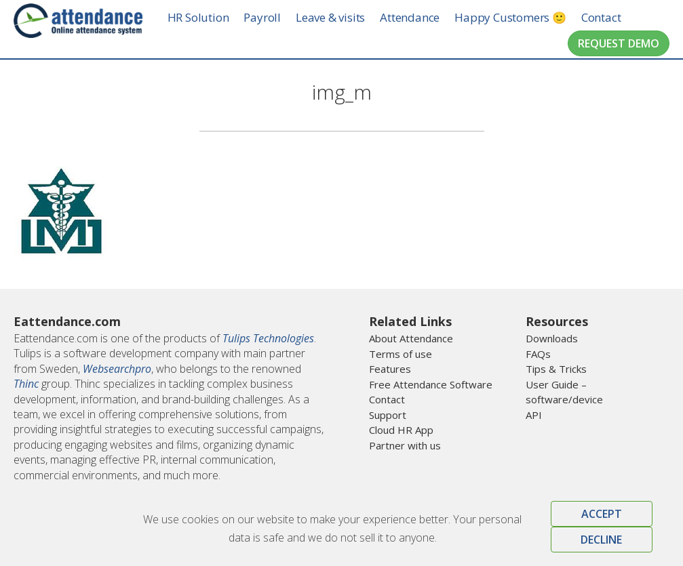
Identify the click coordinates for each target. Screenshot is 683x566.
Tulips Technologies (268, 338)
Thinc (26, 383)
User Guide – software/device (564, 392)
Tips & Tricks (556, 369)
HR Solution (210, 17)
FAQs (538, 354)
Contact (613, 17)
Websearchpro (117, 368)
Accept (601, 513)
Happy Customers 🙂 (523, 17)
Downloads (552, 338)
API (534, 415)
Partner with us (405, 445)
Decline (601, 539)
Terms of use (400, 354)
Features (390, 369)
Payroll (274, 17)
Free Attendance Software (430, 384)
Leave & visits (341, 17)
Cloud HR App (401, 430)
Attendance (422, 17)
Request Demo (618, 43)
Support (387, 415)
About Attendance (411, 338)
